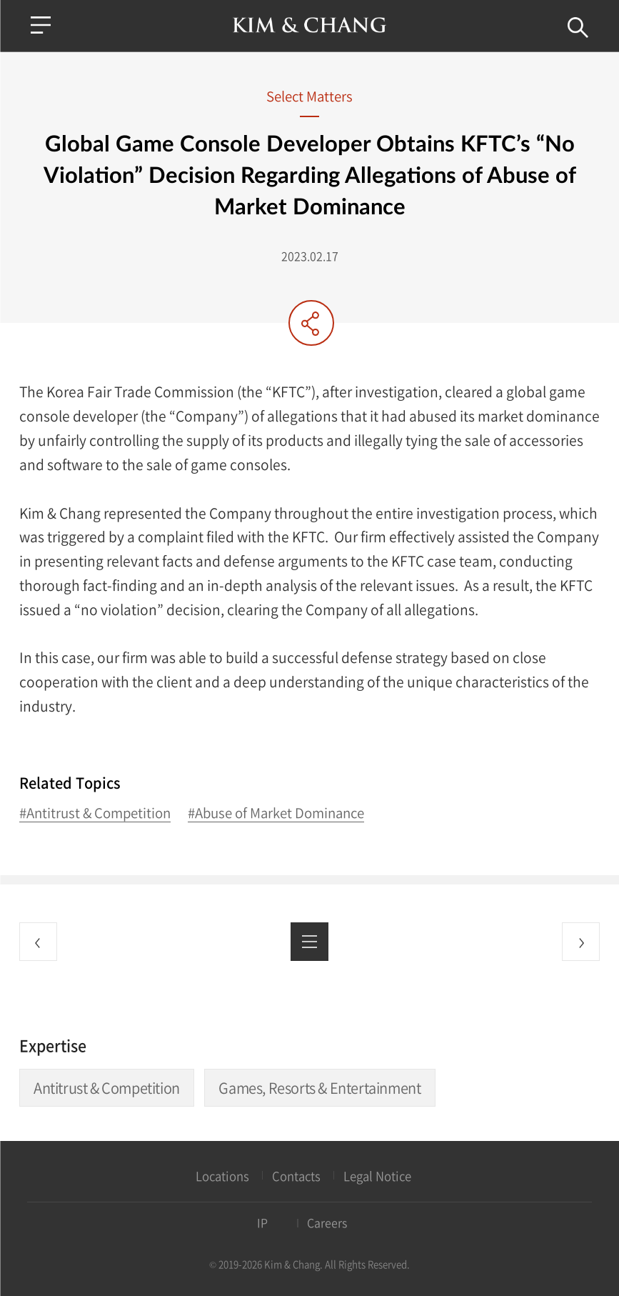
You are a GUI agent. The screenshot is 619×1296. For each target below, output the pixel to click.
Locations (222, 1176)
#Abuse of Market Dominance (276, 813)
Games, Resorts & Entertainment (319, 1087)
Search (578, 27)
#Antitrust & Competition (95, 813)
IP (262, 1223)
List (309, 941)
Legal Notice (377, 1176)
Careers (327, 1223)
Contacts (296, 1176)
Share (311, 323)
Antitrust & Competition (107, 1087)
